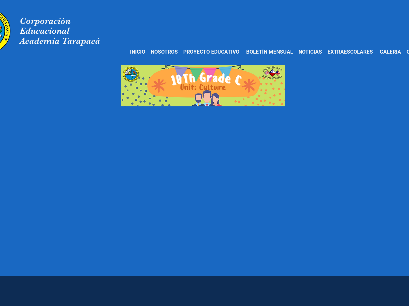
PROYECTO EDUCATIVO (211, 52)
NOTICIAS (309, 52)
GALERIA (390, 52)
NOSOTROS (164, 52)
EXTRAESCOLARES (350, 52)
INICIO (137, 52)
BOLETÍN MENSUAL (269, 52)
